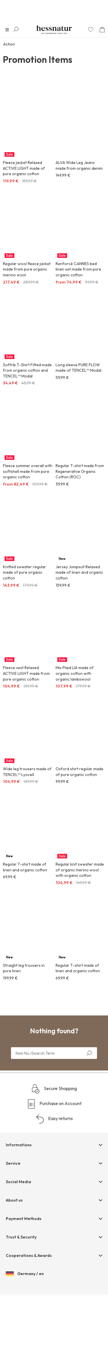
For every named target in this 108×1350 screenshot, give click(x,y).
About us (14, 1256)
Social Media (18, 1237)
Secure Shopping (54, 1144)
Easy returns (54, 1174)
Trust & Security (21, 1293)
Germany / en (25, 1330)
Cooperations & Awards (29, 1311)
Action (9, 44)
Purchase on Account (54, 1159)
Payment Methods (23, 1274)
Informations (19, 1200)
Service (13, 1219)
